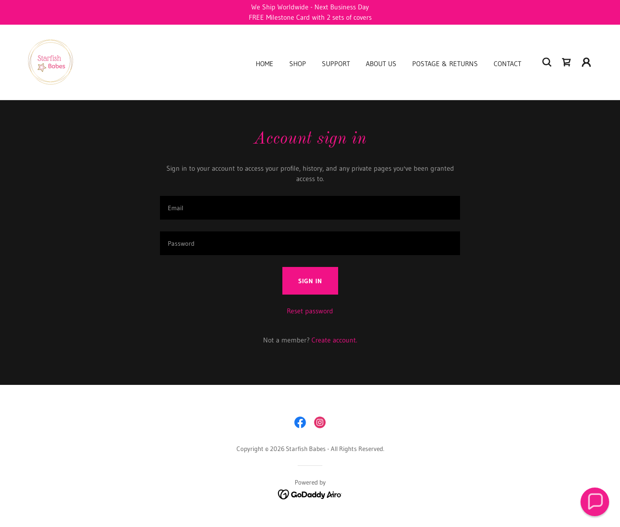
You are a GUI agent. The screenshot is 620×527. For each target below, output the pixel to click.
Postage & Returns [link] (445, 63)
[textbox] (310, 208)
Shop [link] (297, 63)
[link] (49, 61)
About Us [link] (381, 63)
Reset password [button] (310, 310)
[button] (586, 62)
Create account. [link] (334, 340)
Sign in (310, 281)
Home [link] (264, 63)
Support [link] (336, 63)
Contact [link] (507, 63)
